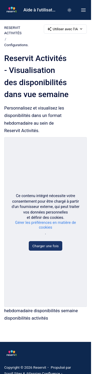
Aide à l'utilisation (39, 9)
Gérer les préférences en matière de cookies (45, 225)
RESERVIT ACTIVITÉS (13, 30)
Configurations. (16, 45)
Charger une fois (45, 246)
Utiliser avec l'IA (65, 29)
